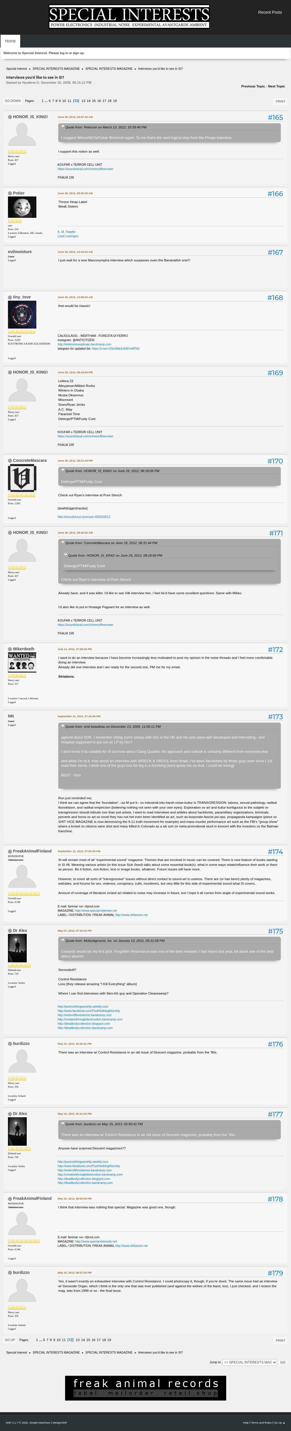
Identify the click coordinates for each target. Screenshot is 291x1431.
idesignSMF (60, 1422)
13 (83, 101)
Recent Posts (270, 12)
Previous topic (253, 86)
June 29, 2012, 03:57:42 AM (75, 116)
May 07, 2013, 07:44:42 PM (75, 930)
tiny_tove (22, 297)
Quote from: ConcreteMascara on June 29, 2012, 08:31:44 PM (111, 543)
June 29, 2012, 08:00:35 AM (75, 193)
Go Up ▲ (279, 1422)
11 (69, 101)
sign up (78, 53)
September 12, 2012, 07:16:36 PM (79, 716)
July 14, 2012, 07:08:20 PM (75, 649)
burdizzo (21, 1043)
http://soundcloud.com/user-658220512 (84, 516)
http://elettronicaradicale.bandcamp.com (84, 344)
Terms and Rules (261, 1422)
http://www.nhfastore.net (131, 915)
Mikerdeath (23, 649)
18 (109, 101)
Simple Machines (40, 1422)
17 (104, 101)
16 (99, 101)
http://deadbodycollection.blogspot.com (84, 1023)
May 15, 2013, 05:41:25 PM (75, 1113)
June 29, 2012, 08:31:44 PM (75, 460)
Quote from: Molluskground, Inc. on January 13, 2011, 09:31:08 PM (115, 940)
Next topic (276, 86)
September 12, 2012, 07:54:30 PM (79, 851)
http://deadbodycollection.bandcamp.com (85, 1028)
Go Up (10, 1340)
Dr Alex (20, 930)
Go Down (13, 100)
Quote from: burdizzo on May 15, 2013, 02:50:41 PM (104, 1124)
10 (64, 101)
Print (280, 101)
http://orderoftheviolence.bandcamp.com (85, 1015)
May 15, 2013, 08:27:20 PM (75, 1272)
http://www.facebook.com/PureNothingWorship (89, 1010)
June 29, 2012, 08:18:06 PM (75, 372)
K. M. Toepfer (67, 231)
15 (94, 101)
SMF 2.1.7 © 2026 (17, 1422)
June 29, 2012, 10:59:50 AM (75, 297)
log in (64, 53)
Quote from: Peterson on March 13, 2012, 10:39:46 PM (105, 127)
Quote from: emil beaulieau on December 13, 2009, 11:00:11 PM (113, 726)
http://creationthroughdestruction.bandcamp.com (90, 1019)
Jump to (215, 1362)
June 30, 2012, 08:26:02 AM (75, 532)
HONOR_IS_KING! (30, 116)
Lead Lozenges (68, 236)
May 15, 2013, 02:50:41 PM (75, 1043)
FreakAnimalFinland (32, 851)
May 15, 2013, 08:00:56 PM (75, 1198)
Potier (18, 193)
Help (246, 1422)
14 (88, 101)
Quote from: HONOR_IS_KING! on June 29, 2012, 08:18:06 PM (112, 471)
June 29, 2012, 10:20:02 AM (75, 251)
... (47, 101)
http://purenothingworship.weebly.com (83, 1006)
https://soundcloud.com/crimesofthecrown (85, 169)
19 (115, 101)
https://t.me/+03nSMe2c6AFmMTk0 (116, 348)
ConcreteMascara (30, 460)
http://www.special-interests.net (96, 910)
